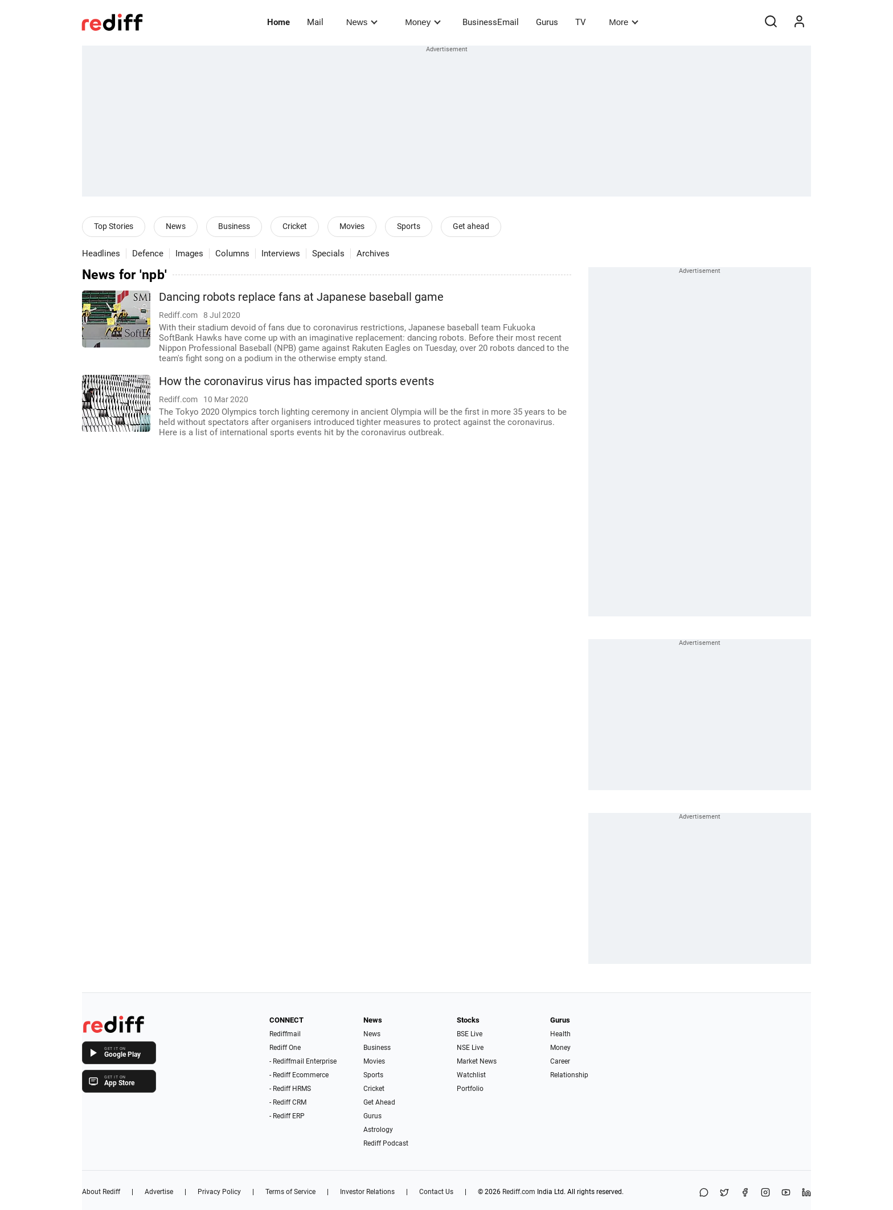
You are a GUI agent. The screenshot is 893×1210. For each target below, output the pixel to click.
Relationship (569, 1075)
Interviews (280, 253)
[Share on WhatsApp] (703, 1193)
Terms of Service (290, 1192)
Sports (408, 226)
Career (560, 1061)
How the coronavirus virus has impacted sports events (296, 381)
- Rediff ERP (287, 1116)
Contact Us (436, 1192)
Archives (373, 253)
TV (580, 22)
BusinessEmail (490, 22)
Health (560, 1034)
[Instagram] (765, 1193)
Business (234, 226)
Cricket (294, 226)
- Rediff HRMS (290, 1089)
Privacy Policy (219, 1192)
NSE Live (470, 1048)
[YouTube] (785, 1193)
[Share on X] (724, 1193)
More (623, 22)
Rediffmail (285, 1034)
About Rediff (101, 1192)
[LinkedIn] (806, 1193)
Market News (477, 1061)
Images (189, 253)
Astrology (378, 1130)
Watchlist (471, 1075)
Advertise (159, 1192)
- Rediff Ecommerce (299, 1075)
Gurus (547, 22)
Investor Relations (367, 1192)
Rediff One (285, 1048)
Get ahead (471, 226)
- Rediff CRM (287, 1102)
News (362, 22)
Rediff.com (518, 1192)
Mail (315, 22)
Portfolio (470, 1089)
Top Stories (113, 226)
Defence (147, 253)
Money (423, 22)
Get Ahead (379, 1102)
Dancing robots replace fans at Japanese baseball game (301, 297)
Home (278, 22)
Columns (232, 253)
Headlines (101, 253)
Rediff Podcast (385, 1143)
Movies (351, 226)
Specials (328, 253)
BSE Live (469, 1034)
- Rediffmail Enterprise (303, 1061)
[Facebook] (744, 1193)
